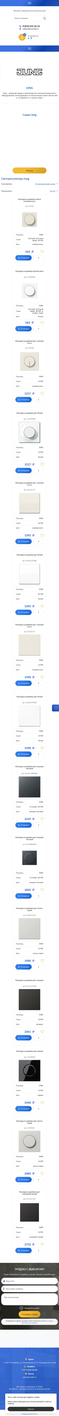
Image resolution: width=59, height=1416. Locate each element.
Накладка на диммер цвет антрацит (29, 980)
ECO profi (31, 238)
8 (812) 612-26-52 (31, 26)
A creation (37, 312)
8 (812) (29, 1370)
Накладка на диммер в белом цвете (29, 271)
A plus (41, 313)
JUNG (41, 235)
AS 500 (40, 240)
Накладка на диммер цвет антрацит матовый (29, 767)
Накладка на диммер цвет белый (30, 413)
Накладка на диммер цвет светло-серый (29, 909)
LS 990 (40, 381)
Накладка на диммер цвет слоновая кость (29, 342)
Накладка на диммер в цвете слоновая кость (29, 200)
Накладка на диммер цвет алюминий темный (29, 1193)
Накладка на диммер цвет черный (29, 1051)
